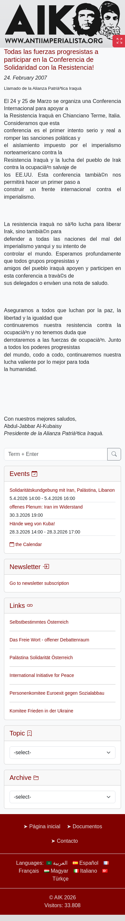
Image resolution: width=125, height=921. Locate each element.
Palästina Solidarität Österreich (41, 657)
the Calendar (26, 544)
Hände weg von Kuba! (32, 523)
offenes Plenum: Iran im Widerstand (46, 507)
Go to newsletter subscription (39, 583)
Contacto (67, 841)
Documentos (87, 826)
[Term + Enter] (56, 454)
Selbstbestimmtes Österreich (39, 622)
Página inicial (44, 826)
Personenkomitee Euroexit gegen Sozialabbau (57, 693)
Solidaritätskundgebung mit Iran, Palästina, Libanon (62, 490)
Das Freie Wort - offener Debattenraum (49, 639)
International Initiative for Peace (42, 675)
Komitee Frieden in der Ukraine (41, 710)
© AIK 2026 (62, 897)
